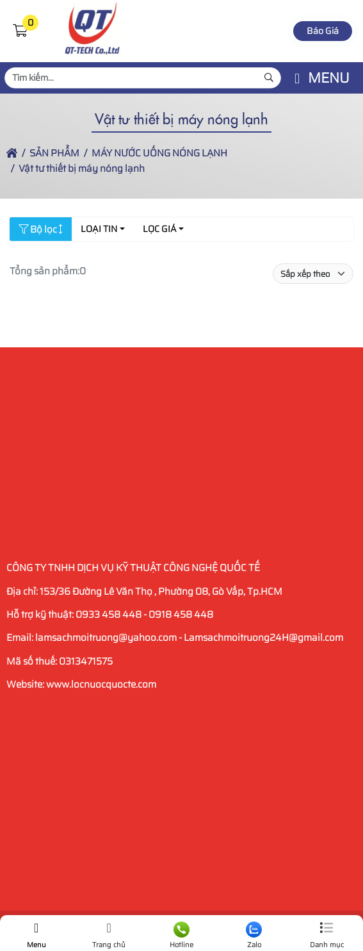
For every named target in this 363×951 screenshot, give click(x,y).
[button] (20, 31)
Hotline (181, 936)
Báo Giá (323, 31)
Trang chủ (108, 936)
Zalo (254, 936)
